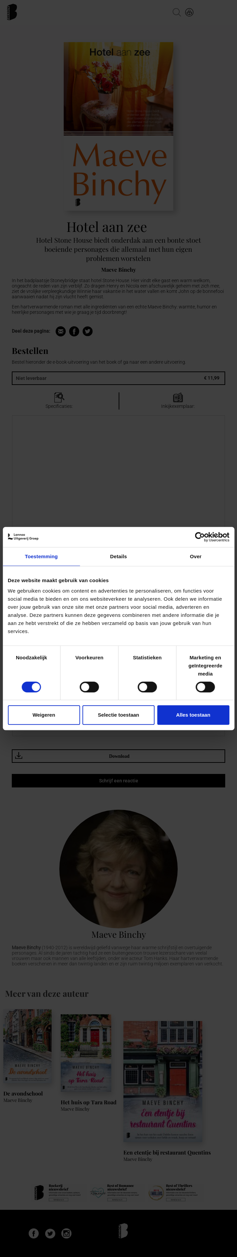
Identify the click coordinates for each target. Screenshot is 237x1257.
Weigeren (43, 715)
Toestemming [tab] (41, 556)
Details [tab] (118, 556)
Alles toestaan (193, 715)
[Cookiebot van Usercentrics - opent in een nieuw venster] (199, 537)
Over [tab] (196, 556)
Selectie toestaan (118, 715)
